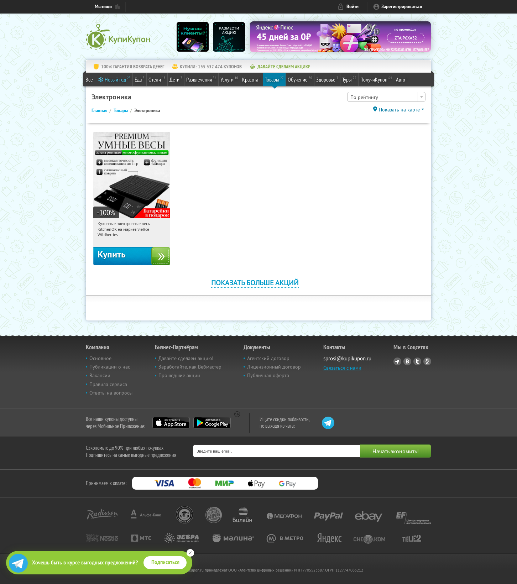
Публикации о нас (109, 367)
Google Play (212, 422)
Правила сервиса (108, 384)
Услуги (229, 79)
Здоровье (327, 79)
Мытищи (103, 7)
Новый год (118, 79)
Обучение (300, 79)
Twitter (417, 361)
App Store (171, 422)
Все (89, 79)
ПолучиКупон (376, 79)
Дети (175, 79)
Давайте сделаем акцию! (185, 358)
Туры (349, 79)
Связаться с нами (342, 368)
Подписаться (165, 562)
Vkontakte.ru (407, 361)
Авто (402, 79)
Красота (251, 79)
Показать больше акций (255, 282)
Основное (100, 358)
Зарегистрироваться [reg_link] (401, 7)
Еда (140, 79)
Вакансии (99, 375)
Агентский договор (268, 358)
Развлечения (201, 79)
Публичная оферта (268, 375)
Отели (157, 79)
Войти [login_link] (352, 7)
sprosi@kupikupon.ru (347, 358)
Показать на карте (399, 109)
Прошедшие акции (179, 375)
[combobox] (386, 97)
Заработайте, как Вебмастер (189, 367)
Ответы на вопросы (110, 393)
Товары (274, 79)
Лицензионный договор (274, 367)
